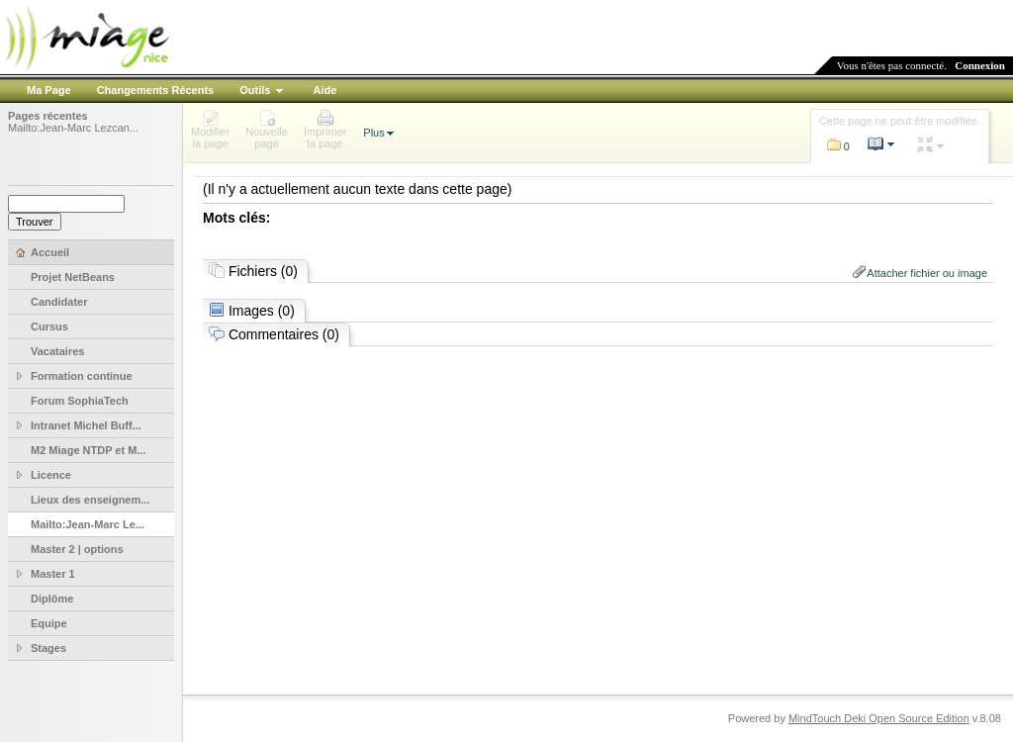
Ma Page (49, 90)
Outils (254, 90)
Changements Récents (156, 90)
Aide (324, 90)
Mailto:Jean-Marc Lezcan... (73, 128)
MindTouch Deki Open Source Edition (878, 718)
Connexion (980, 65)
